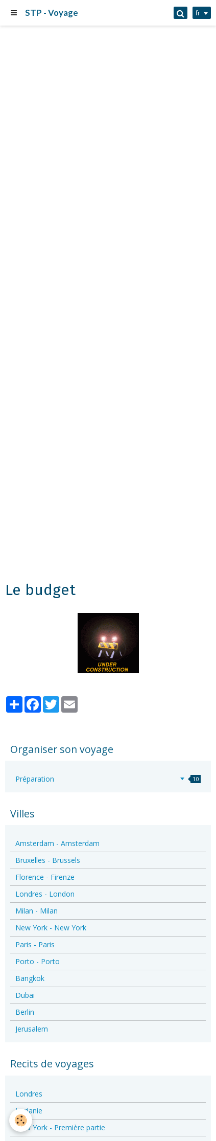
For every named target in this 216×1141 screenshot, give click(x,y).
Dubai (25, 995)
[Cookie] (20, 1120)
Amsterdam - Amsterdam (57, 843)
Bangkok (29, 978)
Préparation (108, 779)
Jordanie (28, 1110)
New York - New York (50, 927)
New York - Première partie (60, 1127)
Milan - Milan (36, 911)
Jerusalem (31, 1029)
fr (198, 13)
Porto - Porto (37, 961)
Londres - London (45, 894)
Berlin (24, 1012)
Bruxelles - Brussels (47, 860)
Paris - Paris (35, 944)
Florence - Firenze (45, 877)
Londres (28, 1094)
